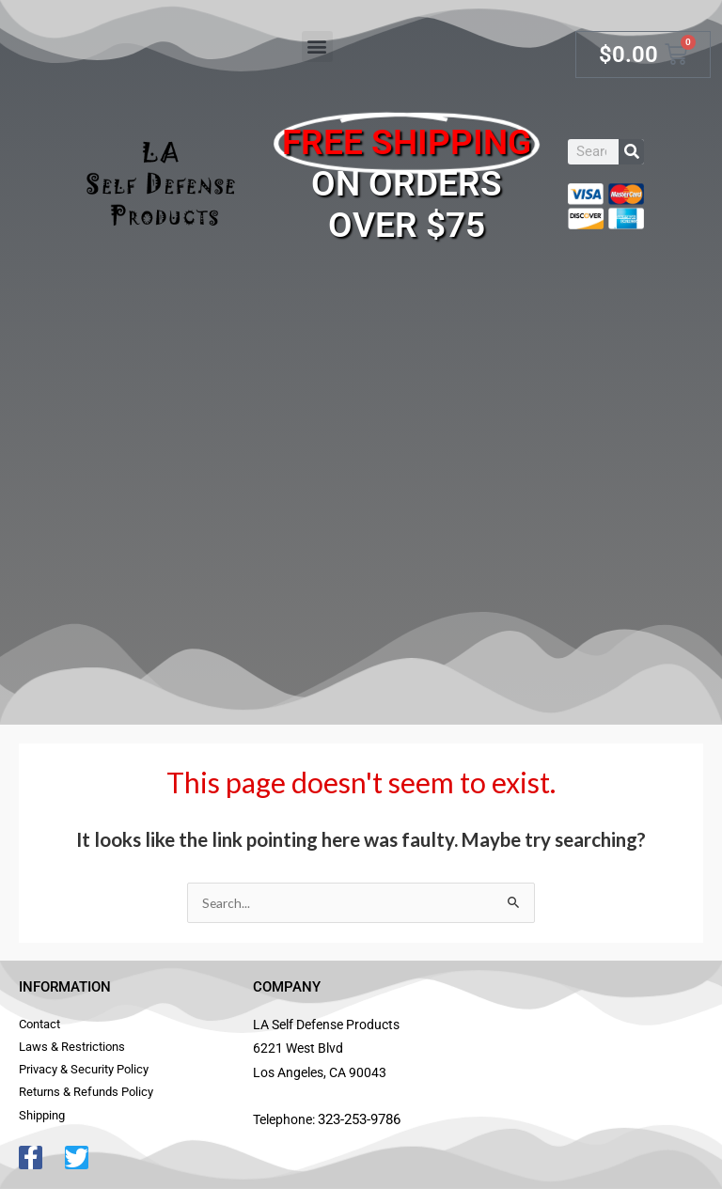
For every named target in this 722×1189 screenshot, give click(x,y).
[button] (317, 46)
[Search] (631, 151)
